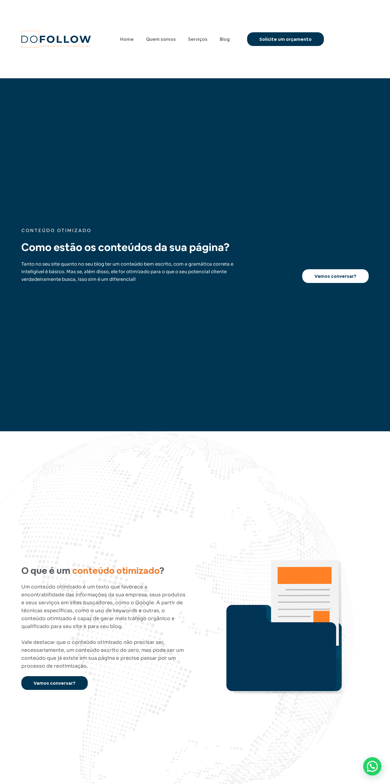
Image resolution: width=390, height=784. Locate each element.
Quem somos (161, 39)
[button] (372, 766)
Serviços (197, 39)
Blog (225, 39)
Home (127, 39)
